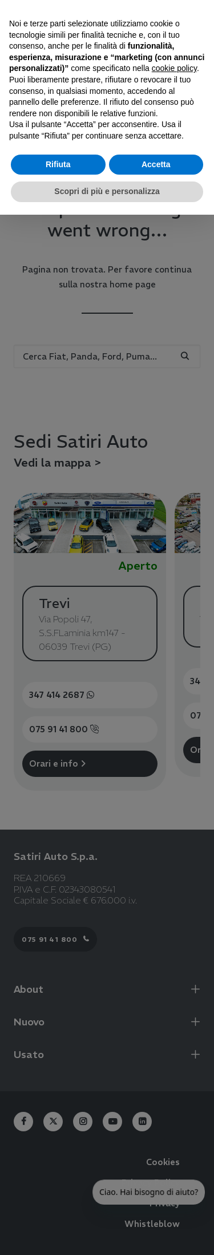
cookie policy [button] (174, 68)
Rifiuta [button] (58, 164)
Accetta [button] (156, 164)
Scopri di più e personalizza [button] (106, 191)
